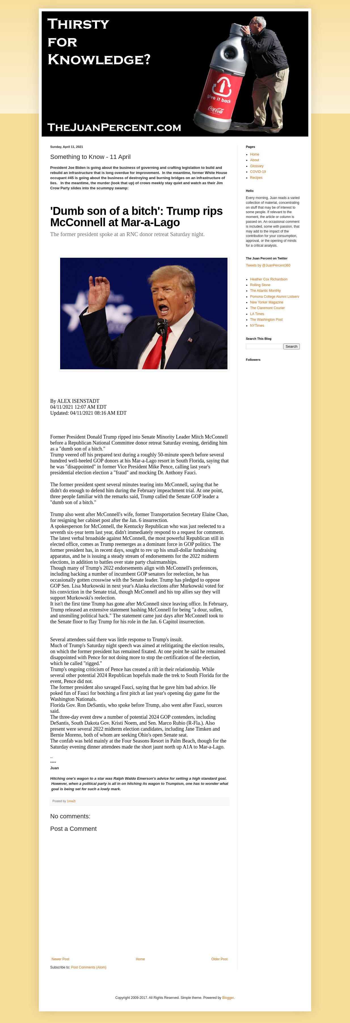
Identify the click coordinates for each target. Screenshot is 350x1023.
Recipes (256, 178)
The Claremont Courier (267, 308)
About (254, 160)
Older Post (219, 959)
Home (140, 959)
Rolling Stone (260, 285)
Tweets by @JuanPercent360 (268, 265)
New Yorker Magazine (266, 302)
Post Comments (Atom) (88, 967)
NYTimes (257, 326)
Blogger (228, 998)
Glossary (256, 166)
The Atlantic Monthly (265, 291)
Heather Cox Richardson (268, 279)
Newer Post (60, 959)
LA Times (257, 314)
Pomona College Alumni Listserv (274, 297)
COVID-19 (258, 172)
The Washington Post (266, 320)
